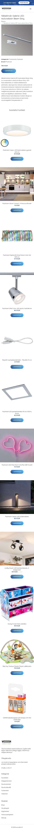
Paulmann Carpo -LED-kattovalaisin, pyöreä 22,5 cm (17, 151)
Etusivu (3, 21)
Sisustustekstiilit (6, 787)
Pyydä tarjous (24, 2)
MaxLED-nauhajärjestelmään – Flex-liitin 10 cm (17, 360)
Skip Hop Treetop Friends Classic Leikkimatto (17, 666)
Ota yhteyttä (5, 808)
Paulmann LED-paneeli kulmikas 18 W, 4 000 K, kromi (17, 412)
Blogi (2, 805)
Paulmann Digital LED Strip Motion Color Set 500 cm (17, 256)
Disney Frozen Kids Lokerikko (17, 624)
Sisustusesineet (6, 784)
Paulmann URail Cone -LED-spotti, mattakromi (17, 308)
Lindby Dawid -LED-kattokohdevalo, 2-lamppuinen (17, 569)
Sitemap (3, 818)
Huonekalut (4, 778)
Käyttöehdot (5, 811)
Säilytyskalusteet (6, 781)
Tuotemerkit (12, 59)
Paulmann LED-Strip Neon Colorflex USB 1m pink (17, 465)
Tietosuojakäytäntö (7, 814)
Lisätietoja (8, 71)
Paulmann (20, 59)
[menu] (31, 9)
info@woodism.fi (6, 768)
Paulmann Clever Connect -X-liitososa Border (17, 203)
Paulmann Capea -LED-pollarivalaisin (17, 516)
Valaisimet (4, 794)
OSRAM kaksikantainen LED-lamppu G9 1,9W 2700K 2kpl (17, 718)
